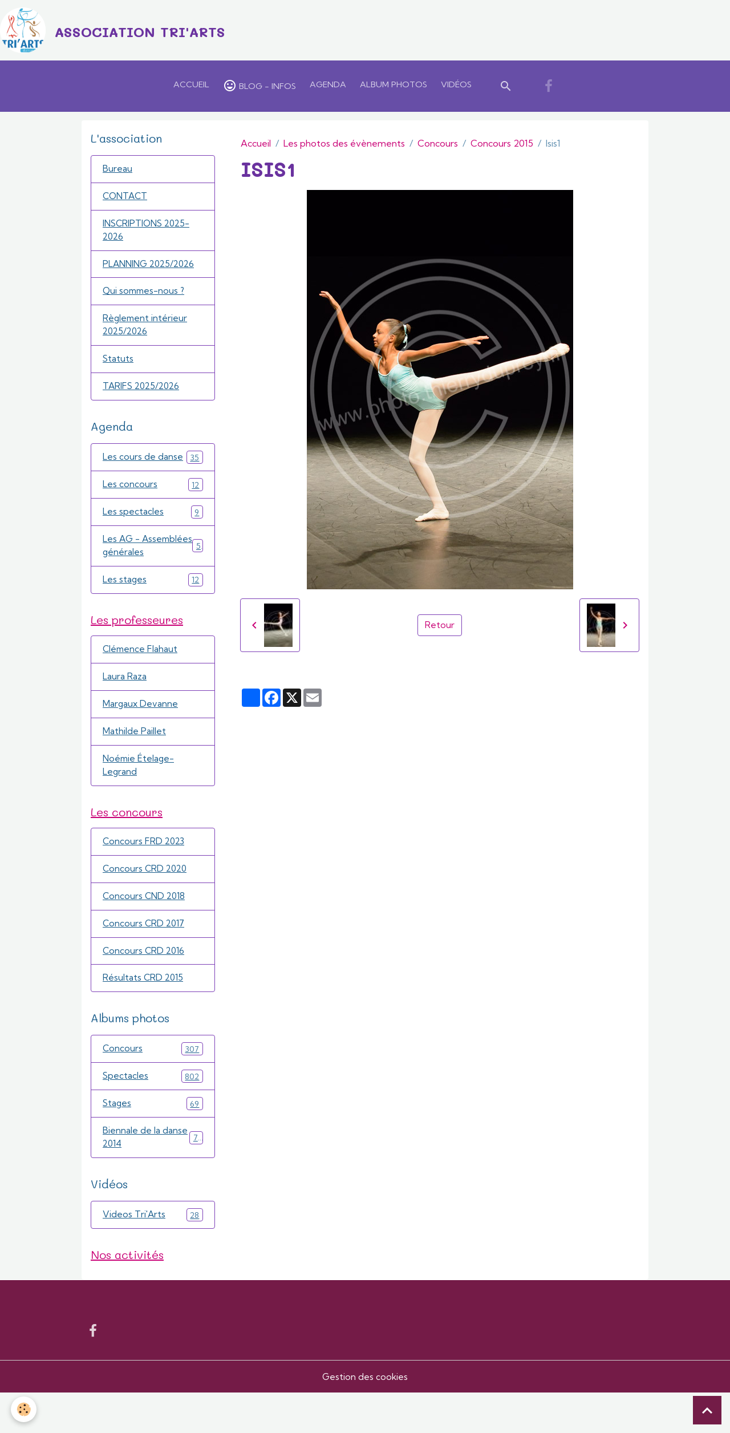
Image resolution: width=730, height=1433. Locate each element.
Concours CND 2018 (145, 930)
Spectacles (153, 1113)
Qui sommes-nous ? (145, 298)
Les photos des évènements (344, 146)
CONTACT (126, 201)
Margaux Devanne (141, 733)
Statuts (118, 368)
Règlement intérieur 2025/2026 (146, 333)
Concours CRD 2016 (145, 986)
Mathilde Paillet (134, 761)
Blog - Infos (259, 89)
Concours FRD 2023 (144, 874)
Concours (437, 146)
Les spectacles (153, 522)
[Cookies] (24, 1409)
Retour (440, 628)
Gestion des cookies (365, 1417)
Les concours (153, 494)
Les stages (153, 606)
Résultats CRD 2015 (144, 1014)
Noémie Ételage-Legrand (139, 796)
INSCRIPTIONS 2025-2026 (148, 235)
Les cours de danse (153, 466)
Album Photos (393, 88)
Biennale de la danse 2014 (153, 1176)
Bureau (117, 173)
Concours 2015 (502, 146)
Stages (153, 1141)
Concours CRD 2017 (145, 958)
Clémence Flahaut (141, 677)
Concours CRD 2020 (146, 902)
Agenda (328, 88)
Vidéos (456, 88)
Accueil (191, 88)
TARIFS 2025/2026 (143, 396)
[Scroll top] (707, 1410)
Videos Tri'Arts (153, 1254)
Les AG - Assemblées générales (153, 564)
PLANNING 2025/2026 (151, 270)
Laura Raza (125, 705)
